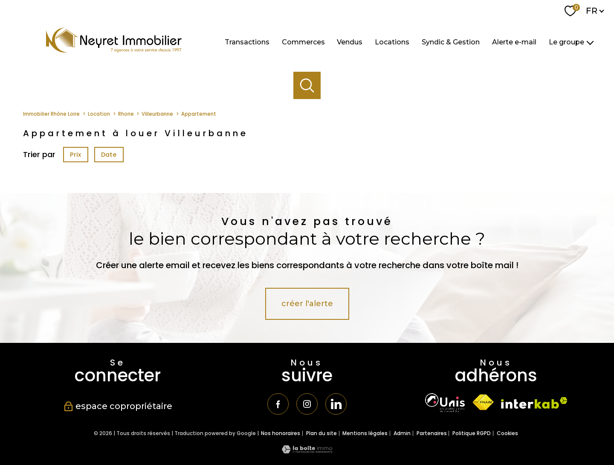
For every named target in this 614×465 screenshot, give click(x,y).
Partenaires (432, 433)
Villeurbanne (157, 114)
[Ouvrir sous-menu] (590, 42)
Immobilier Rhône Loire (51, 114)
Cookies (507, 433)
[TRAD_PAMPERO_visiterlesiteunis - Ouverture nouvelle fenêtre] (445, 402)
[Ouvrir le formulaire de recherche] (307, 85)
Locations (392, 42)
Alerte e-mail (514, 42)
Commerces (303, 42)
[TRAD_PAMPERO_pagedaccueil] (114, 49)
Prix (75, 154)
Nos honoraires (280, 433)
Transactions (247, 42)
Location (99, 114)
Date (109, 154)
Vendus (349, 42)
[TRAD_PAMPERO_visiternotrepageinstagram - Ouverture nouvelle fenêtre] (307, 404)
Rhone (126, 114)
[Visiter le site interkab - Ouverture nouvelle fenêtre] (534, 403)
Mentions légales (365, 433)
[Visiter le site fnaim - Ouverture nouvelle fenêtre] (483, 402)
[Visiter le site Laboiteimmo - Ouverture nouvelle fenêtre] (307, 450)
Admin (402, 433)
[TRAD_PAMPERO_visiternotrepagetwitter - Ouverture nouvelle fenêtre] (336, 404)
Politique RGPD (471, 433)
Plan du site (321, 433)
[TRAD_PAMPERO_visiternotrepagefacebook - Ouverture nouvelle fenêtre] (278, 404)
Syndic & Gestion (451, 42)
